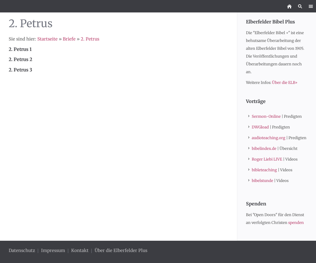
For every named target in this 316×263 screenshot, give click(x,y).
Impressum (53, 250)
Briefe (69, 39)
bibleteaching (264, 170)
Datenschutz (22, 250)
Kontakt (80, 250)
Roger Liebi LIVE (267, 159)
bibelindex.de (264, 148)
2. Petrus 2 (20, 59)
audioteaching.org (268, 137)
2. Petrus (90, 39)
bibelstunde (262, 180)
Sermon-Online (266, 116)
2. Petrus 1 (20, 49)
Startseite (47, 39)
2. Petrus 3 (20, 70)
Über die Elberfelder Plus (121, 250)
